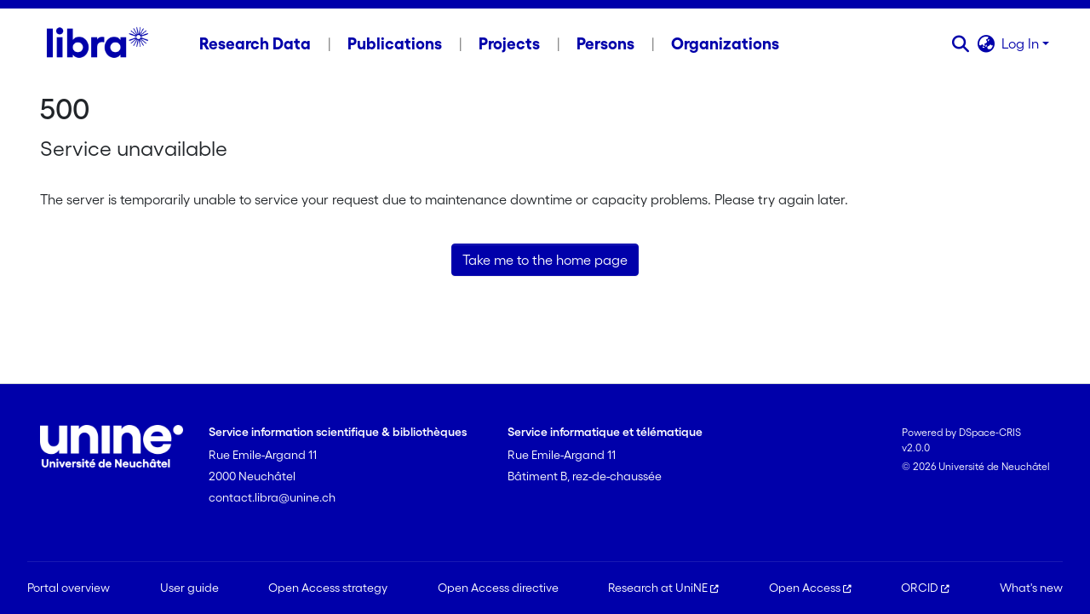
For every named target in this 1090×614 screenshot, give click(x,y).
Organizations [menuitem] (725, 43)
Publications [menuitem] (394, 43)
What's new (1031, 587)
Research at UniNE (663, 587)
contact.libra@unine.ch (272, 497)
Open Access (810, 587)
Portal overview (68, 587)
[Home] (97, 43)
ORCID (925, 587)
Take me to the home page (545, 259)
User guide (189, 587)
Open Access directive (498, 587)
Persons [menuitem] (605, 43)
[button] (960, 43)
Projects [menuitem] (509, 43)
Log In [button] (1021, 43)
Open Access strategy (327, 587)
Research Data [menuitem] (255, 43)
